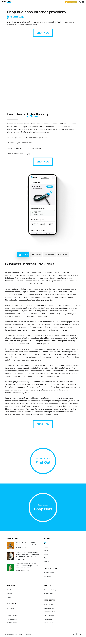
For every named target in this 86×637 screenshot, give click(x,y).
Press (46, 550)
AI (7, 612)
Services (9, 593)
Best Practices (12, 623)
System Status (49, 572)
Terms (46, 558)
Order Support (48, 623)
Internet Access (12, 615)
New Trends (10, 608)
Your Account (48, 619)
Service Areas (48, 593)
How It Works (48, 604)
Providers (10, 590)
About (46, 547)
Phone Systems (12, 619)
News (46, 554)
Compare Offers (49, 612)
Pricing (9, 597)
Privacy (46, 561)
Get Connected (49, 615)
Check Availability (50, 590)
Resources (47, 576)
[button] (83, 2)
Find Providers (49, 608)
